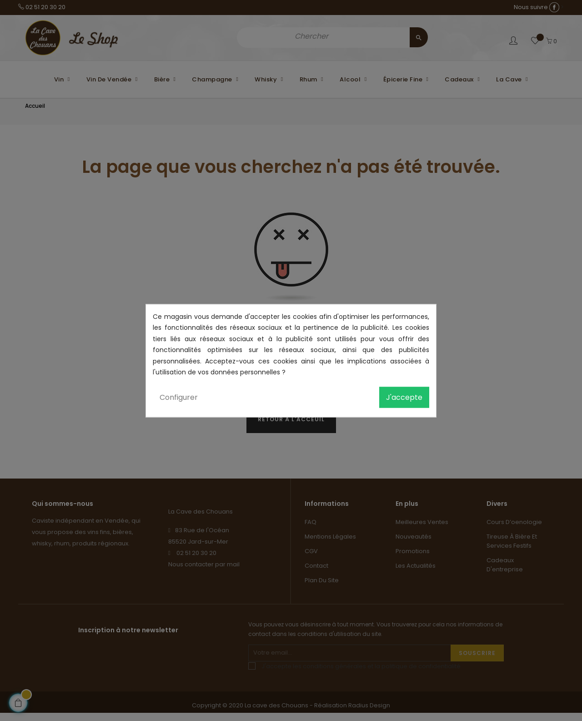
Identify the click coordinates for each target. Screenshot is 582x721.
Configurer (179, 397)
